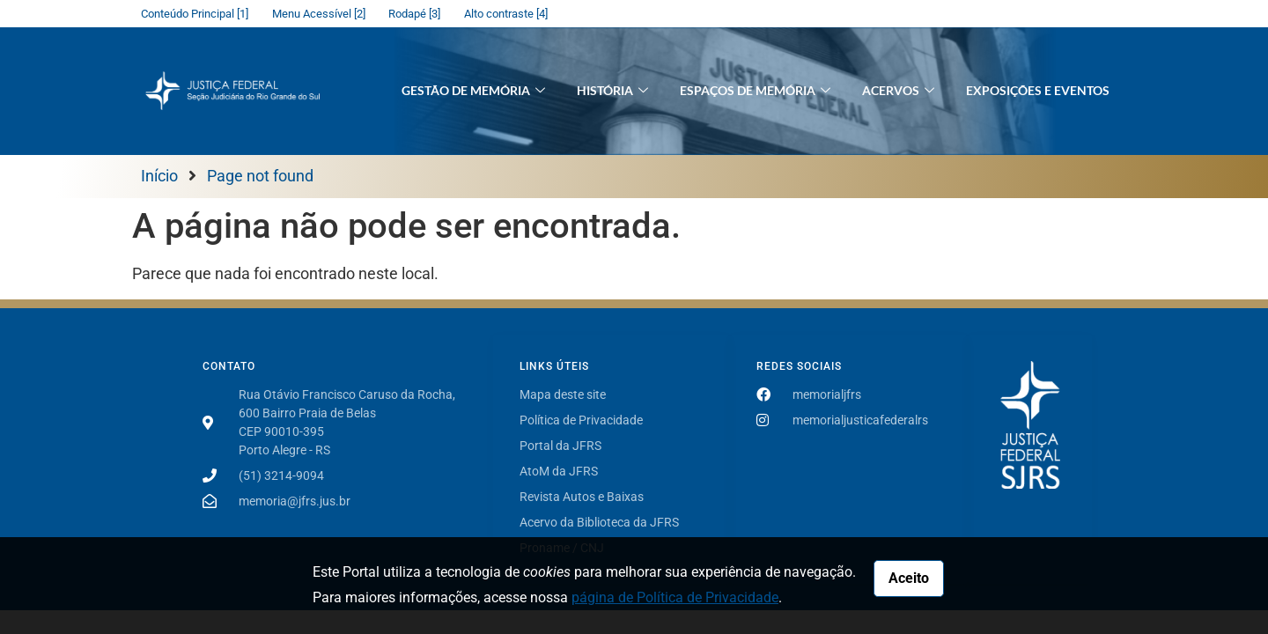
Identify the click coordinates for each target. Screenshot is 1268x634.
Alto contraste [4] (506, 13)
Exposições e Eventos (1038, 90)
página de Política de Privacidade (674, 597)
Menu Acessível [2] (318, 13)
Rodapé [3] (414, 13)
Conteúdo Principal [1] (194, 13)
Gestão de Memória (473, 91)
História (612, 91)
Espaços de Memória (755, 91)
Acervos (898, 91)
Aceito (908, 578)
